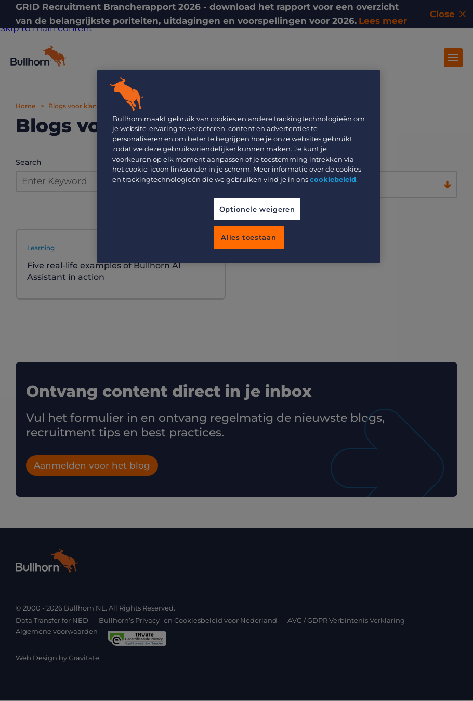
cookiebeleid (333, 179)
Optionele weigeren (257, 209)
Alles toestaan (248, 237)
